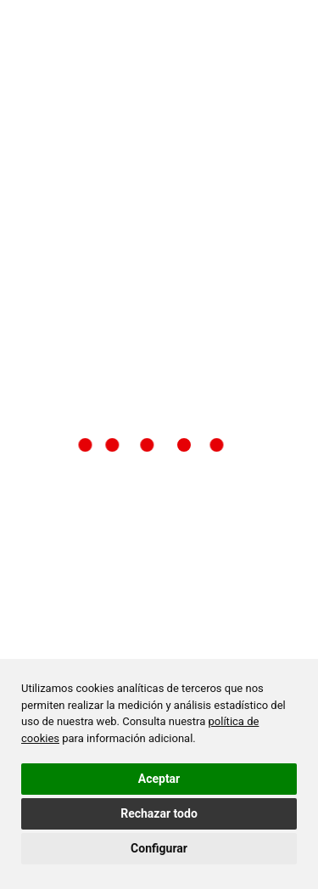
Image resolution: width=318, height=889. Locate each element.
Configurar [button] (159, 848)
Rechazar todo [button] (159, 813)
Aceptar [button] (159, 778)
